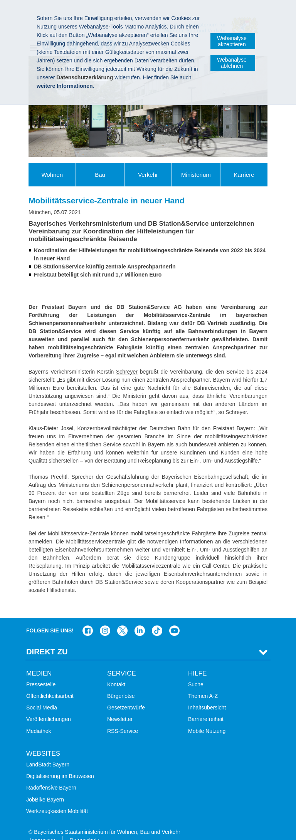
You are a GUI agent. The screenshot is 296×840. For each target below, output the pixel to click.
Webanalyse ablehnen (232, 63)
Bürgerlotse (121, 684)
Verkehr (148, 174)
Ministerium (196, 174)
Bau (100, 174)
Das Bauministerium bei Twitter (122, 619)
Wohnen (52, 174)
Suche (196, 672)
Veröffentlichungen (48, 707)
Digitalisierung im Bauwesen (60, 764)
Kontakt (116, 672)
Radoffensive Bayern (51, 776)
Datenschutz (84, 828)
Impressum (43, 828)
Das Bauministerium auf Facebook (87, 619)
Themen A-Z (203, 684)
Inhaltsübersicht (207, 696)
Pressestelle (41, 672)
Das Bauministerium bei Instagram (105, 619)
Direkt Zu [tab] (47, 640)
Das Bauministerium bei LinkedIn (140, 619)
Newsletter (120, 707)
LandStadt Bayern (47, 752)
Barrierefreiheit (206, 707)
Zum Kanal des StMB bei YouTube (174, 619)
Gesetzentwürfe (126, 696)
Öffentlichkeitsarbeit (50, 684)
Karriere (244, 174)
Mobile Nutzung (206, 719)
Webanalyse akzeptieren (232, 41)
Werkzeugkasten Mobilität (57, 799)
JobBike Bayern (45, 788)
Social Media (41, 696)
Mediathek (38, 719)
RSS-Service (122, 719)
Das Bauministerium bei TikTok (157, 619)
